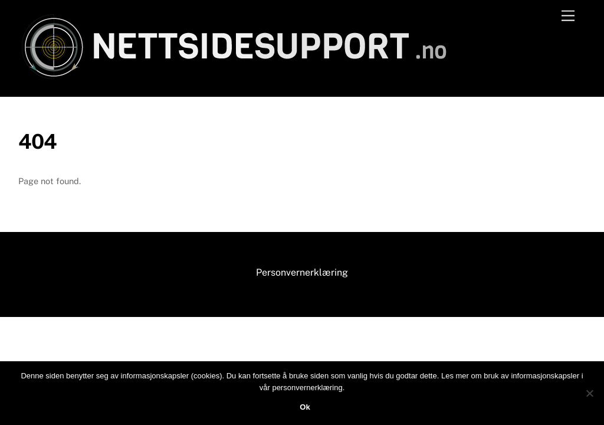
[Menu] (568, 16)
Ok (305, 407)
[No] (589, 393)
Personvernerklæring (302, 272)
